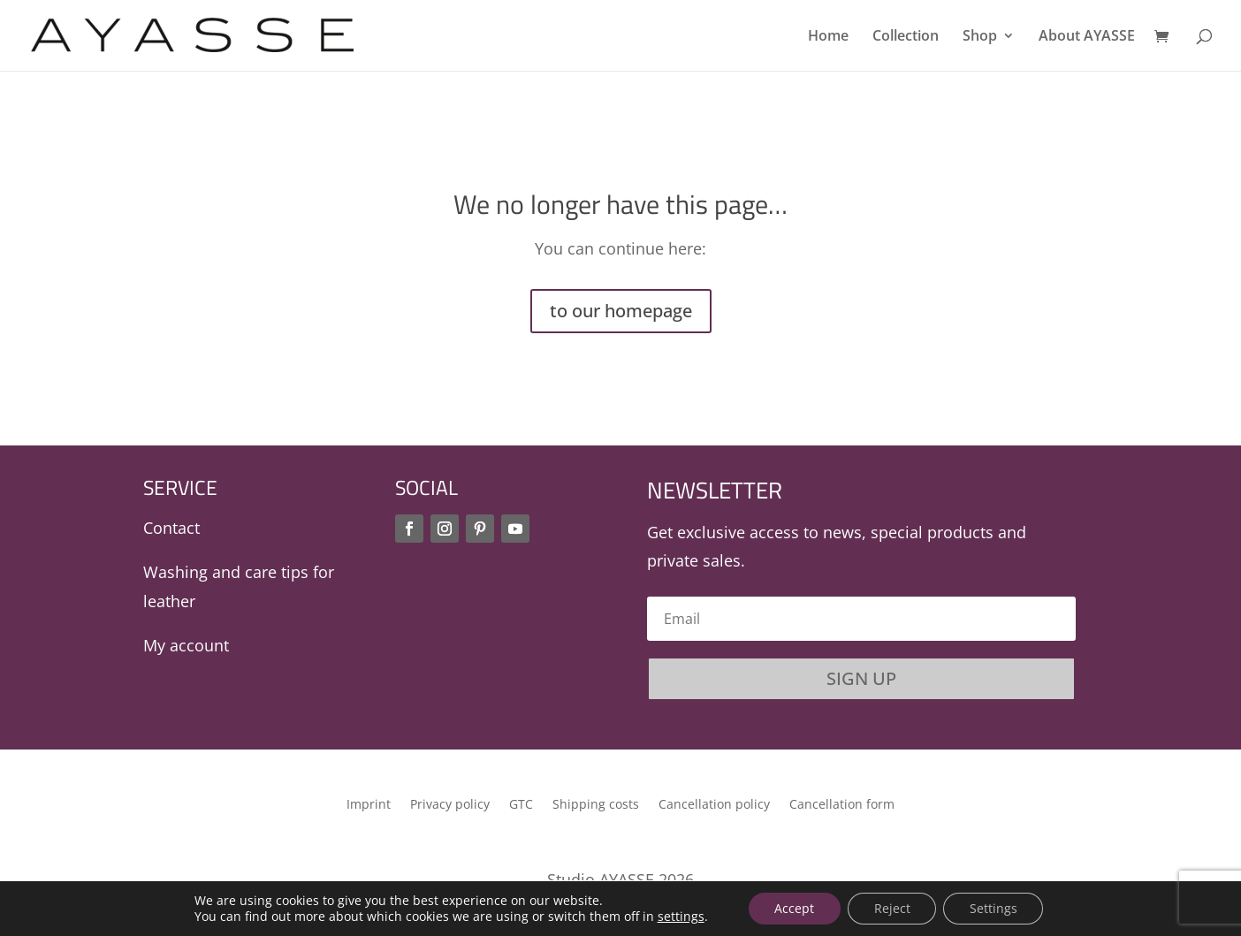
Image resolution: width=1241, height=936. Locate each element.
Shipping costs (595, 805)
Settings (994, 908)
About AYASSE (1087, 37)
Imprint (368, 805)
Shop (980, 37)
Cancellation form (842, 805)
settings (679, 917)
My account (186, 645)
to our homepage (621, 311)
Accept (794, 908)
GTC (521, 805)
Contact (171, 527)
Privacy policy (450, 805)
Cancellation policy (714, 805)
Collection (905, 37)
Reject (892, 908)
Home (828, 37)
